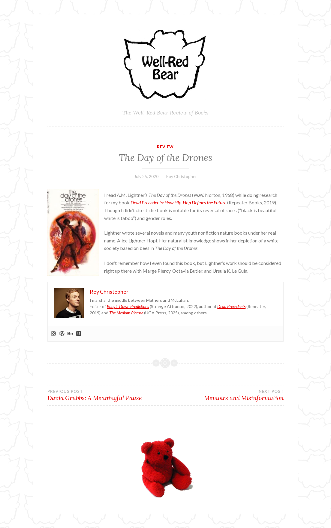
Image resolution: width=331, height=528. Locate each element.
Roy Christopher (181, 176)
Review (165, 146)
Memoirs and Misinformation (225, 395)
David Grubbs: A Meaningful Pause (106, 395)
